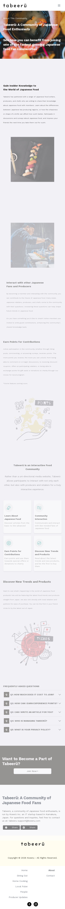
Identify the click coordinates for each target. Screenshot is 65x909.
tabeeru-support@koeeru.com (24, 824)
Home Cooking (20, 881)
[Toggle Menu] (59, 5)
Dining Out (22, 875)
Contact (50, 875)
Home (24, 870)
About (51, 870)
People (24, 892)
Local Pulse (21, 886)
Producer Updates (18, 897)
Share (11, 831)
